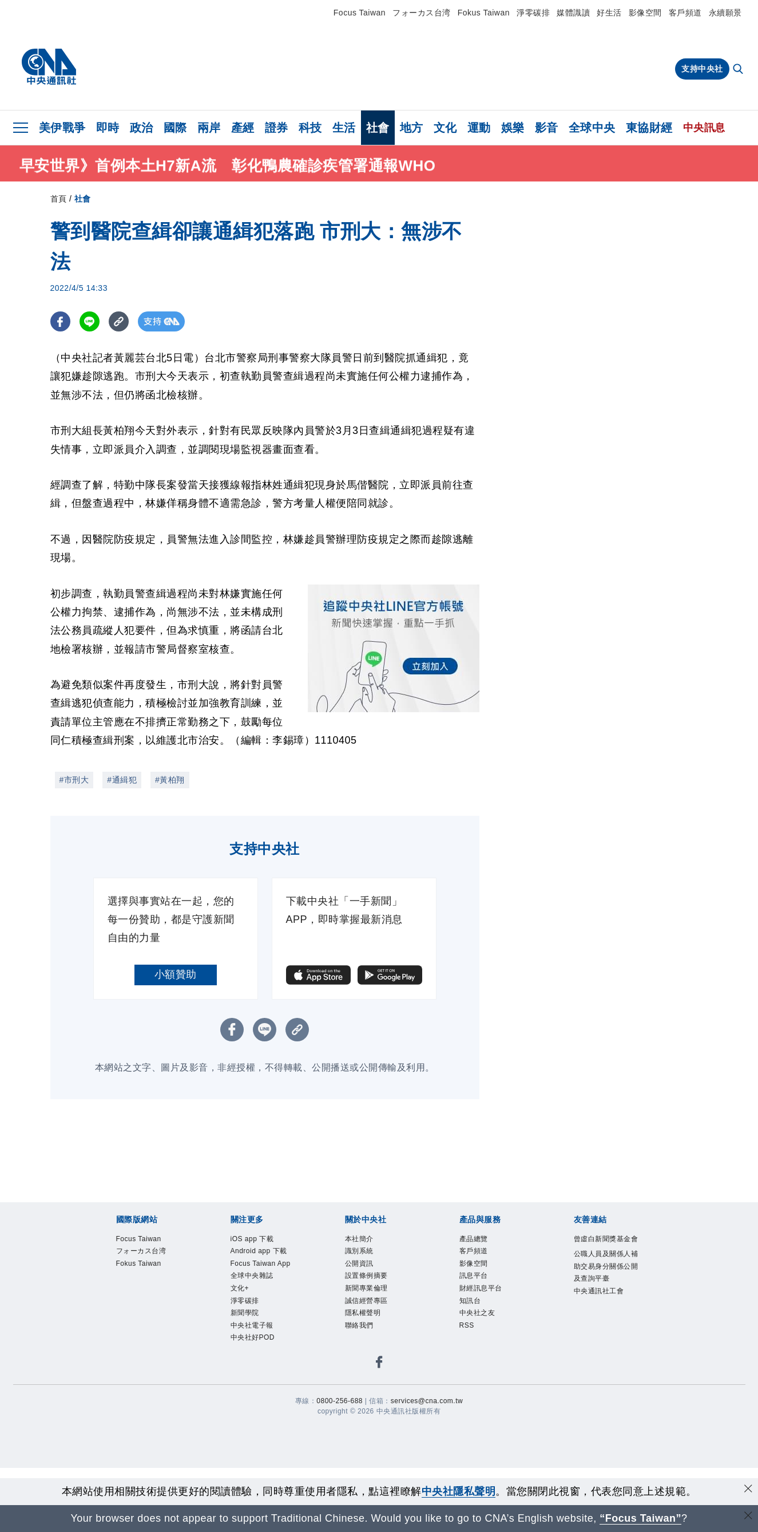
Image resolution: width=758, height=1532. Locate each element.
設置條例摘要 (366, 1276)
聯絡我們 (359, 1325)
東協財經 (649, 127)
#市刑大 (74, 779)
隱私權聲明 (363, 1313)
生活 (344, 127)
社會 (378, 127)
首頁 (58, 198)
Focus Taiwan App (261, 1263)
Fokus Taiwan (484, 13)
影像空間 (645, 13)
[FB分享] (60, 321)
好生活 (609, 13)
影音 (546, 127)
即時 (108, 127)
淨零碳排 (533, 13)
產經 (243, 127)
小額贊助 (175, 974)
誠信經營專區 (366, 1301)
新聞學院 (245, 1313)
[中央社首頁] (49, 67)
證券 (276, 127)
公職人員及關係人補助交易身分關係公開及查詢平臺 (606, 1266)
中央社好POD (253, 1337)
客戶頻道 (685, 13)
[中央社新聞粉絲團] (379, 1364)
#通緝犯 (122, 779)
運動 (479, 127)
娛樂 (513, 127)
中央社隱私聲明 (459, 1491)
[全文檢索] (739, 70)
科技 (310, 127)
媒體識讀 (573, 13)
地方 (411, 127)
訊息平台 (473, 1276)
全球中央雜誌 (252, 1276)
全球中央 (592, 127)
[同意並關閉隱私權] (748, 1490)
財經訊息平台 (480, 1288)
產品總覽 (473, 1239)
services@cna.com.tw (427, 1401)
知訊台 (470, 1301)
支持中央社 (702, 68)
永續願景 (725, 13)
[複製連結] (119, 321)
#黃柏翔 (170, 779)
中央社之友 (477, 1313)
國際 (175, 127)
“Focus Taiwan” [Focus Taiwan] (640, 1518)
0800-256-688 (339, 1401)
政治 (141, 127)
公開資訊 (359, 1263)
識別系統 (359, 1251)
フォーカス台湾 (421, 13)
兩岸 (209, 127)
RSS (466, 1325)
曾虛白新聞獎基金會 (606, 1239)
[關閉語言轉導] (748, 1517)
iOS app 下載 (252, 1239)
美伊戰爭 (62, 127)
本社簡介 (359, 1239)
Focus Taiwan (360, 13)
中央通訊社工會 (599, 1291)
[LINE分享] (90, 321)
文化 (445, 127)
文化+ (240, 1288)
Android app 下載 (259, 1251)
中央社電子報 (252, 1325)
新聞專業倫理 (366, 1288)
